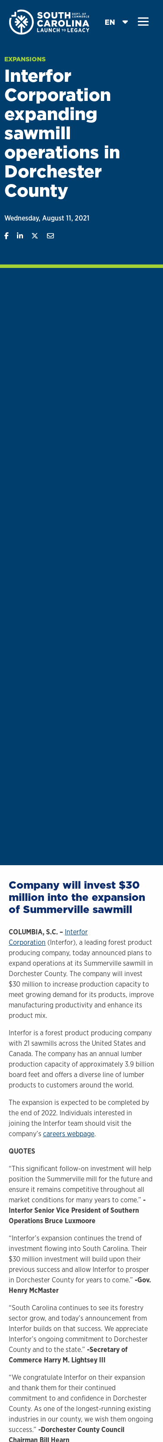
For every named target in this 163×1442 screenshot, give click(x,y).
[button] (143, 21)
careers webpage (68, 1134)
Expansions (25, 59)
